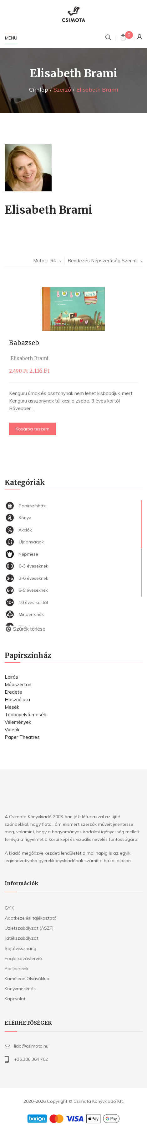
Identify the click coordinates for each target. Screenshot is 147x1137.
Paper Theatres (22, 737)
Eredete (13, 692)
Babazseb (24, 343)
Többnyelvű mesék (25, 715)
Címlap (38, 89)
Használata (17, 699)
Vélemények (18, 722)
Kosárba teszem (33, 429)
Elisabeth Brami (30, 358)
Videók (12, 730)
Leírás (11, 677)
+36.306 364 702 (31, 1059)
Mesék (12, 707)
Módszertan (18, 684)
